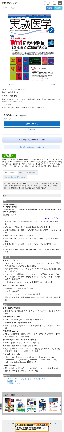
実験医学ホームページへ (15, 383)
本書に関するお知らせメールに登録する (32, 147)
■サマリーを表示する (52, 218)
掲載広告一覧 (11, 381)
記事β (58, 8)
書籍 (49, 8)
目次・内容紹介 (9, 173)
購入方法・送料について (27, 173)
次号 (52, 85)
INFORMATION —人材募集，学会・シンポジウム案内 (26, 379)
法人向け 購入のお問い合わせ (14, 177)
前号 (11, 85)
